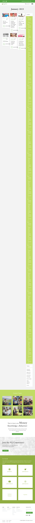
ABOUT (8, 507)
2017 (28, 199)
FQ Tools (13, 514)
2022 (28, 85)
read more (4, 26)
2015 (28, 245)
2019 (28, 153)
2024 (28, 47)
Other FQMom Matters (28, 382)
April (29, 31)
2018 (28, 176)
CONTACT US (18, 507)
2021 (28, 107)
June (29, 33)
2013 (28, 291)
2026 (28, 17)
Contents (13, 507)
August (29, 36)
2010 (28, 360)
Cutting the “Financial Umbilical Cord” (13, 42)
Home (3, 507)
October (29, 40)
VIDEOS (13, 509)
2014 (28, 268)
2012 (28, 314)
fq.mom (25, 494)
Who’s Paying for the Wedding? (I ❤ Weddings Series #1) (21, 23)
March (29, 22)
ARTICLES (13, 508)
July (29, 73)
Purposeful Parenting (28, 376)
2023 (28, 62)
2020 (28, 130)
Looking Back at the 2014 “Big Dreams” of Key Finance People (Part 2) (21, 43)
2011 (28, 337)
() (26, 3)
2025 (28, 24)
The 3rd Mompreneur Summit (5, 22)
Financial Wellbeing (12, 19)
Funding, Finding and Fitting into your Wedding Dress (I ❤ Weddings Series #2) (13, 24)
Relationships (29, 379)
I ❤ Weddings (5, 41)
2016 (28, 222)
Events (4, 18)
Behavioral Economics (29, 373)
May (29, 32)
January (29, 18)
